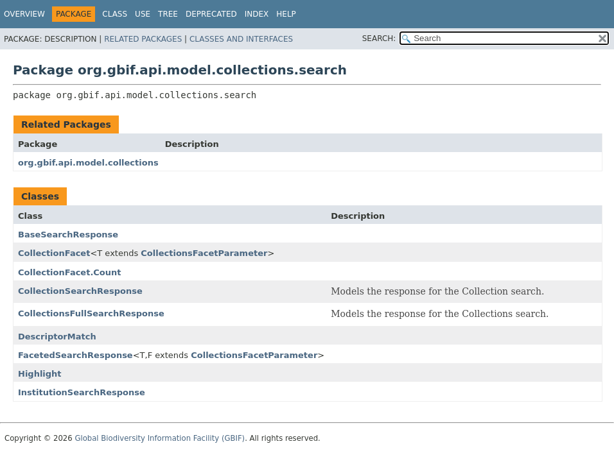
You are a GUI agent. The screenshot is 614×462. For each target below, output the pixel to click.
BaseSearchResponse (68, 234)
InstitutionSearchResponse (81, 392)
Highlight (40, 374)
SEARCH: (379, 38)
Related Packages (143, 39)
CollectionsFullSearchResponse (91, 313)
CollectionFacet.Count (69, 272)
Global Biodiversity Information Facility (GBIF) (160, 438)
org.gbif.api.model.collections (88, 162)
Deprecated (211, 14)
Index (257, 14)
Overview (24, 14)
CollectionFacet (54, 253)
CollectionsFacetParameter (204, 253)
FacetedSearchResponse (75, 355)
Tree (168, 14)
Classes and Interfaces (241, 39)
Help (286, 14)
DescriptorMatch (57, 336)
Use (142, 14)
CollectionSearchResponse (80, 291)
